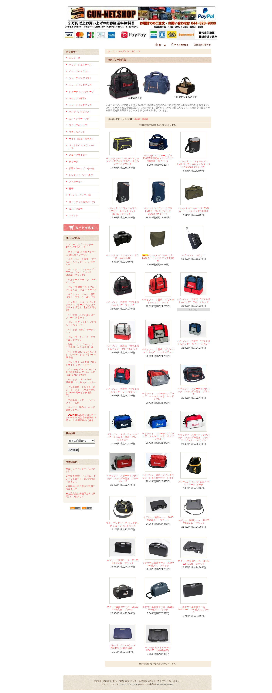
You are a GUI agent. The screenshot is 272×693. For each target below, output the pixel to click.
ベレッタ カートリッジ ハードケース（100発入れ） (122, 256)
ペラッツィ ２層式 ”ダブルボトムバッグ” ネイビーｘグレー (193, 342)
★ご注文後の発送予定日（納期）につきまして (80, 495)
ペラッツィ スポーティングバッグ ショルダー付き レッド (158, 476)
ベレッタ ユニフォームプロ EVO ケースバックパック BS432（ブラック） (122, 211)
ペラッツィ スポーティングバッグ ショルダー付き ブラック (193, 391)
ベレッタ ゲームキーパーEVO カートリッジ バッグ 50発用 (158, 258)
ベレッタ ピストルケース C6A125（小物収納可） (158, 649)
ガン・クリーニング (79, 118)
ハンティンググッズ (79, 111)
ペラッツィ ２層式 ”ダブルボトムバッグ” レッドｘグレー (158, 351)
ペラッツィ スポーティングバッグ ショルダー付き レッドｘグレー (158, 396)
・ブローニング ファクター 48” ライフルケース (80, 246)
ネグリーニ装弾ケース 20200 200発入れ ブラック (194, 522)
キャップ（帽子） (78, 98)
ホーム (111, 51)
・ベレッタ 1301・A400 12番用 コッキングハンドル (80, 381)
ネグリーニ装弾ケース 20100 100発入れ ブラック (123, 608)
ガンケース (74, 58)
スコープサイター (78, 155)
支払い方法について (127, 681)
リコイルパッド (77, 132)
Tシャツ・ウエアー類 (80, 195)
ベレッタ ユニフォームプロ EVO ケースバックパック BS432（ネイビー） (158, 211)
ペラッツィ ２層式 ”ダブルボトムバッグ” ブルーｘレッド (193, 300)
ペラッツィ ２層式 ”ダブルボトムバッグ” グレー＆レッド (122, 347)
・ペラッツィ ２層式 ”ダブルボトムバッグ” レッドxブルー (81, 262)
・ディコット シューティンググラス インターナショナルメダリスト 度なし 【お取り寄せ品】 (81, 306)
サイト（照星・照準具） (81, 138)
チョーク (73, 161)
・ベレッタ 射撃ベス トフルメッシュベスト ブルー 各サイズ (81, 288)
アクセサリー (76, 182)
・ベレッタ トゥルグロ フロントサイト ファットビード (81, 363)
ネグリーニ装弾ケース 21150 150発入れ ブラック (123, 561)
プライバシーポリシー (171, 681)
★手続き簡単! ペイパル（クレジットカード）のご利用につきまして (81, 479)
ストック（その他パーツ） (82, 202)
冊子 (71, 188)
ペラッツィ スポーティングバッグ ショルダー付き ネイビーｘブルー (158, 436)
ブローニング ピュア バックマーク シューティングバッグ (122, 524)
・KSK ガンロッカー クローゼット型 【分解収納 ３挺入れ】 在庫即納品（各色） (81, 418)
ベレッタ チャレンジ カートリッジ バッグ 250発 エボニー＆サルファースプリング (122, 161)
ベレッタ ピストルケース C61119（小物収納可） (122, 647)
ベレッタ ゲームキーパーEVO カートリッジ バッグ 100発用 (193, 209)
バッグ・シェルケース (80, 64)
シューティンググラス (80, 85)
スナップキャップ (78, 125)
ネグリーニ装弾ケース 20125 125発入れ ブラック (194, 562)
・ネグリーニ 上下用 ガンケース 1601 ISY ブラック (81, 253)
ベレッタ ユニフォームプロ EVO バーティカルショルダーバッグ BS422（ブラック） (193, 164)
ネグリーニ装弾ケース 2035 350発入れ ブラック (159, 519)
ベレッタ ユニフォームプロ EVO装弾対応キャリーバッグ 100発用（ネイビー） (158, 158)
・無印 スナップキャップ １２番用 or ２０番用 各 (80, 346)
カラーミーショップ (109, 684)
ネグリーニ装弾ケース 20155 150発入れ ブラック (159, 608)
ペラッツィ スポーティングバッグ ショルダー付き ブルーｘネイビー (122, 437)
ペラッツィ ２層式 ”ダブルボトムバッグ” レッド (158, 301)
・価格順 (136, 119)
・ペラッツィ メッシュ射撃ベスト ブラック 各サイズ (80, 296)
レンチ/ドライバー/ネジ (81, 175)
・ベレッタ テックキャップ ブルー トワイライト (81, 323)
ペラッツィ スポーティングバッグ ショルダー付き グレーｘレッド (122, 478)
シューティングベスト (80, 78)
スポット (73, 215)
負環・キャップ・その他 (81, 168)
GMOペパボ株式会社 (148, 684)
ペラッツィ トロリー (193, 255)
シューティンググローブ (81, 91)
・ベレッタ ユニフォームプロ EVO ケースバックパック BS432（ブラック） (81, 272)
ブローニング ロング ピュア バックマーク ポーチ (193, 483)
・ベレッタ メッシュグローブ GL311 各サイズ (80, 316)
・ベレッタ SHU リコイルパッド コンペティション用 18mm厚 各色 (81, 354)
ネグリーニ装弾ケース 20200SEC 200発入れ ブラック (193, 610)
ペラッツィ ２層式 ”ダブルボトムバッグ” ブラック (122, 303)
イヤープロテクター (79, 71)
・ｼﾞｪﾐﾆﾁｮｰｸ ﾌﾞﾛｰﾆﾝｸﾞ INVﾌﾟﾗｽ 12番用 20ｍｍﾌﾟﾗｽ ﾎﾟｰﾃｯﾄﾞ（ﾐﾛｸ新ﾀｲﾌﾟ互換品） (81, 372)
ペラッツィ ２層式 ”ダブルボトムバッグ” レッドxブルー (122, 390)
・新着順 (144, 119)
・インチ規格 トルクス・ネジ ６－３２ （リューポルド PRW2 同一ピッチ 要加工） (80, 391)
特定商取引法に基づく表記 (105, 681)
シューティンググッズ (80, 105)
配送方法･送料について (149, 681)
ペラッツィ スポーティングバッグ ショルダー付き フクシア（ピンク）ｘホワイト (193, 438)
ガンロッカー (76, 208)
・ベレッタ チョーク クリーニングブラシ (80, 338)
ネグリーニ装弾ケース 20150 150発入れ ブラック (159, 564)
